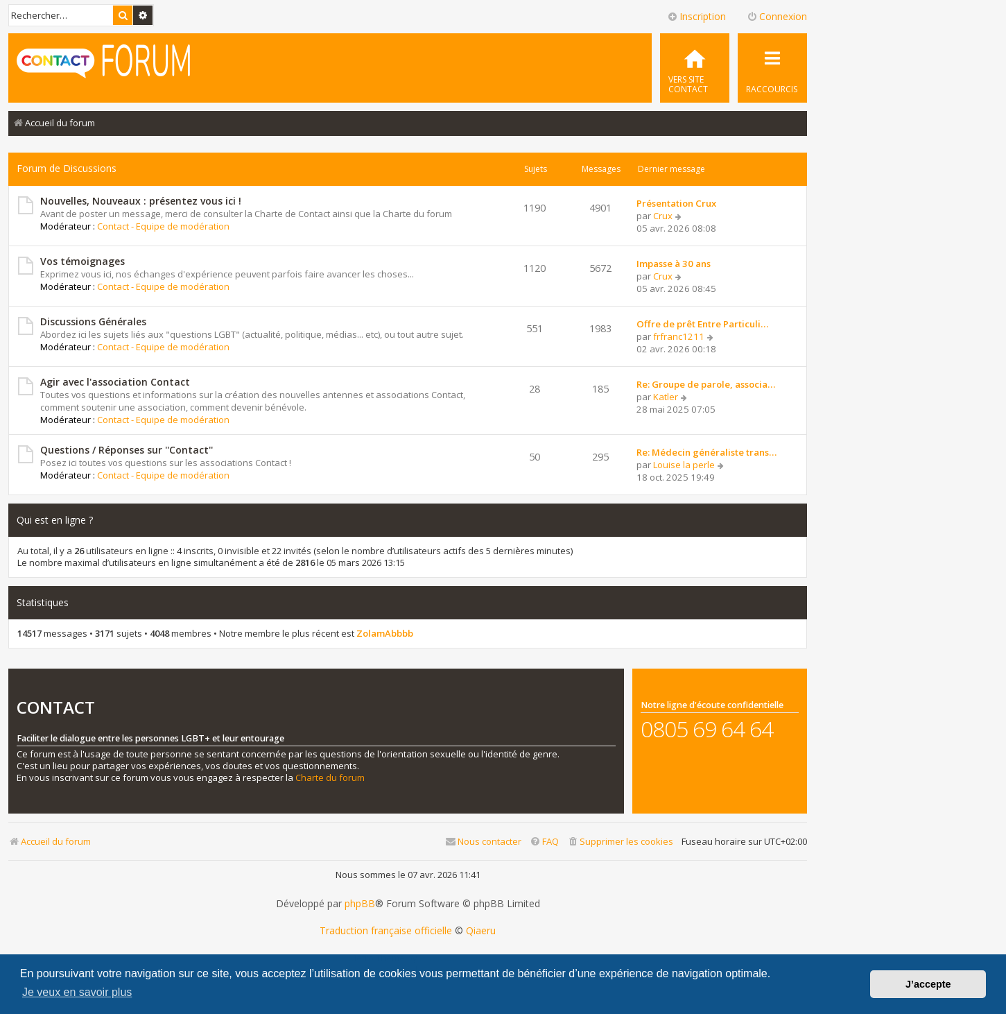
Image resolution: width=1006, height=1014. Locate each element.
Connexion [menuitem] (777, 16)
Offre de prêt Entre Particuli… (702, 324)
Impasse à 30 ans (673, 263)
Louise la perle (684, 464)
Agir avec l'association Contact (115, 381)
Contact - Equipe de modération (163, 226)
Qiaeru (481, 931)
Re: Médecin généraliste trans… (706, 452)
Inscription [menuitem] (696, 16)
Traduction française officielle (386, 931)
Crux (663, 215)
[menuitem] (694, 68)
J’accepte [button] (928, 984)
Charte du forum (330, 778)
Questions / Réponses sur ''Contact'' (126, 449)
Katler (665, 396)
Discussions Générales (93, 321)
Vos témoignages (82, 261)
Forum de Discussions (66, 168)
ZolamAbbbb (384, 633)
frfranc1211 (678, 336)
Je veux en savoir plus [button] (77, 992)
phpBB (360, 903)
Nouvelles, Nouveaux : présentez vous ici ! (140, 200)
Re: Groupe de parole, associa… (705, 384)
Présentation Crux (676, 203)
